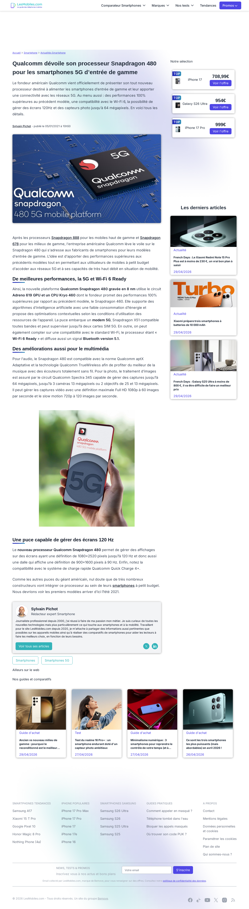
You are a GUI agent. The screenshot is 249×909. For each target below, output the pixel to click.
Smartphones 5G (57, 660)
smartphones (123, 585)
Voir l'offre (220, 83)
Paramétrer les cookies (220, 839)
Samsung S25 (110, 834)
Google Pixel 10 (23, 826)
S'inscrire (183, 870)
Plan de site (211, 846)
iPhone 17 (68, 826)
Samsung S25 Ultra (114, 826)
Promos (230, 5)
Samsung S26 (110, 818)
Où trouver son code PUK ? (166, 834)
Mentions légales (215, 818)
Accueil (16, 52)
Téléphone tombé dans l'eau (167, 818)
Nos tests (184, 5)
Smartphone (30, 52)
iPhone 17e (69, 834)
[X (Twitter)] (146, 646)
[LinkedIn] (155, 646)
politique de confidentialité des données (184, 880)
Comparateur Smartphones (123, 5)
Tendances (208, 5)
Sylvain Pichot (21, 126)
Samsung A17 (22, 811)
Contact (208, 811)
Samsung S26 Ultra (114, 811)
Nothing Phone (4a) (26, 842)
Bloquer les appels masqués (167, 826)
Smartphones (25, 660)
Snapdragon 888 (65, 238)
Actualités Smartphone (53, 52)
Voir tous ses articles (34, 646)
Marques (160, 5)
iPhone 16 (68, 842)
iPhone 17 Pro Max (75, 811)
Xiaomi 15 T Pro (24, 818)
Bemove (103, 898)
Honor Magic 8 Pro (26, 834)
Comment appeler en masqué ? (169, 811)
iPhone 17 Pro (71, 818)
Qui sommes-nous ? (217, 854)
